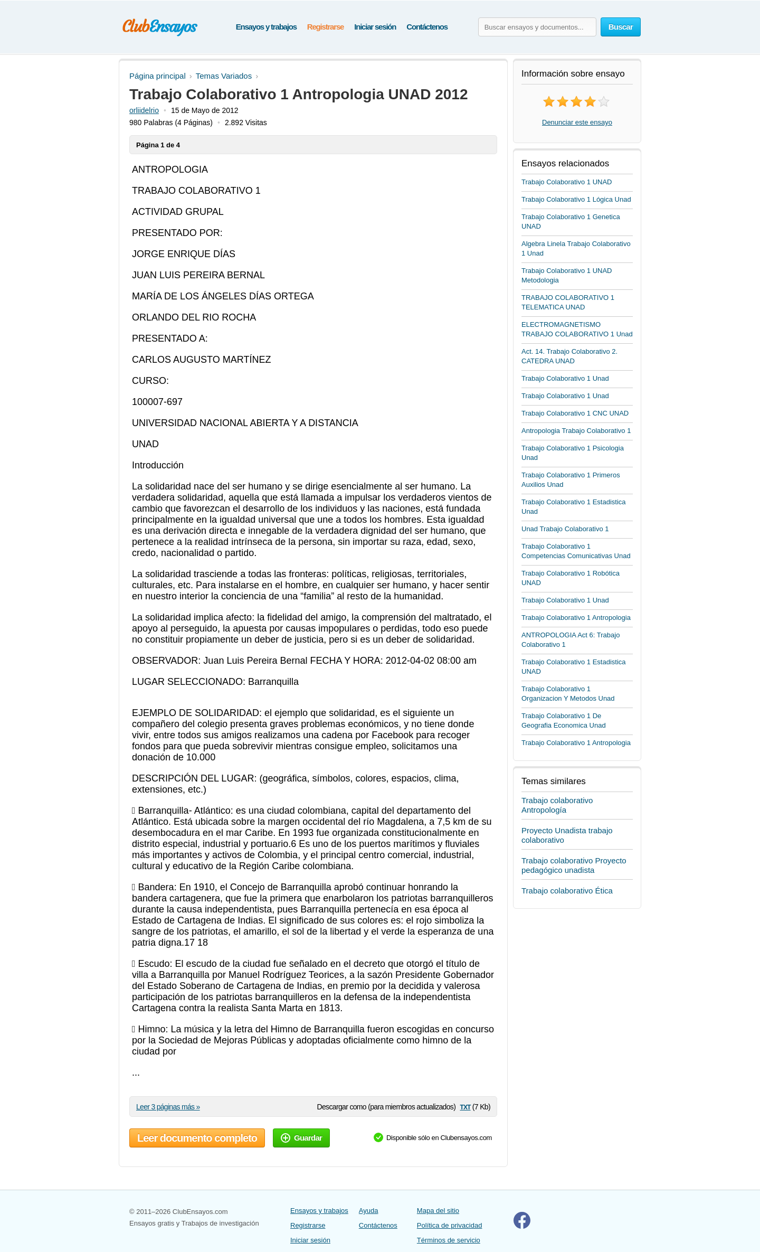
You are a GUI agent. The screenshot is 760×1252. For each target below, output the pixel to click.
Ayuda (368, 1211)
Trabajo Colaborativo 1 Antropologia (576, 618)
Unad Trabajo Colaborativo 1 (565, 529)
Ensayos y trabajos (266, 26)
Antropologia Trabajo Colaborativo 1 (576, 431)
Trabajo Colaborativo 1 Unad (565, 378)
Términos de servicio (448, 1240)
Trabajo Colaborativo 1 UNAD (566, 182)
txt (465, 1107)
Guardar (301, 1138)
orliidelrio (144, 110)
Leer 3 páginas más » (168, 1107)
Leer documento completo (197, 1138)
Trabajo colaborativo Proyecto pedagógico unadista (573, 865)
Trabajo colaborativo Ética (567, 890)
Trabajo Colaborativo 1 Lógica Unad (576, 199)
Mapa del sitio (438, 1211)
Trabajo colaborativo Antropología (557, 805)
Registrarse (325, 26)
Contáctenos (427, 26)
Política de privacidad (449, 1225)
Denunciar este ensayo (577, 122)
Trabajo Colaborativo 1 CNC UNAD (575, 413)
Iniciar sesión (375, 26)
